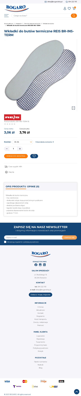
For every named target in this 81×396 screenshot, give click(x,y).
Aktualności (40, 310)
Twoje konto (40, 342)
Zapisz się (69, 237)
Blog (40, 368)
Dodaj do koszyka (16, 156)
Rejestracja (40, 339)
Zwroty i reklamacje (40, 322)
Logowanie (40, 336)
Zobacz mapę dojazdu (40, 295)
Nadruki (40, 365)
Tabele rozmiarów (40, 362)
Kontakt (40, 313)
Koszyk (40, 351)
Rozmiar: (7, 142)
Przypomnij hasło (40, 345)
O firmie (41, 307)
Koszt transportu (40, 319)
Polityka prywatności (40, 348)
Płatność (40, 325)
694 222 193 (72, 2)
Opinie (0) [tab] (33, 186)
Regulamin (40, 316)
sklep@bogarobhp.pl (54, 2)
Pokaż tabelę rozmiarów (44, 142)
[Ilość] (13, 149)
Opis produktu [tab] (16, 186)
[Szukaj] (44, 16)
